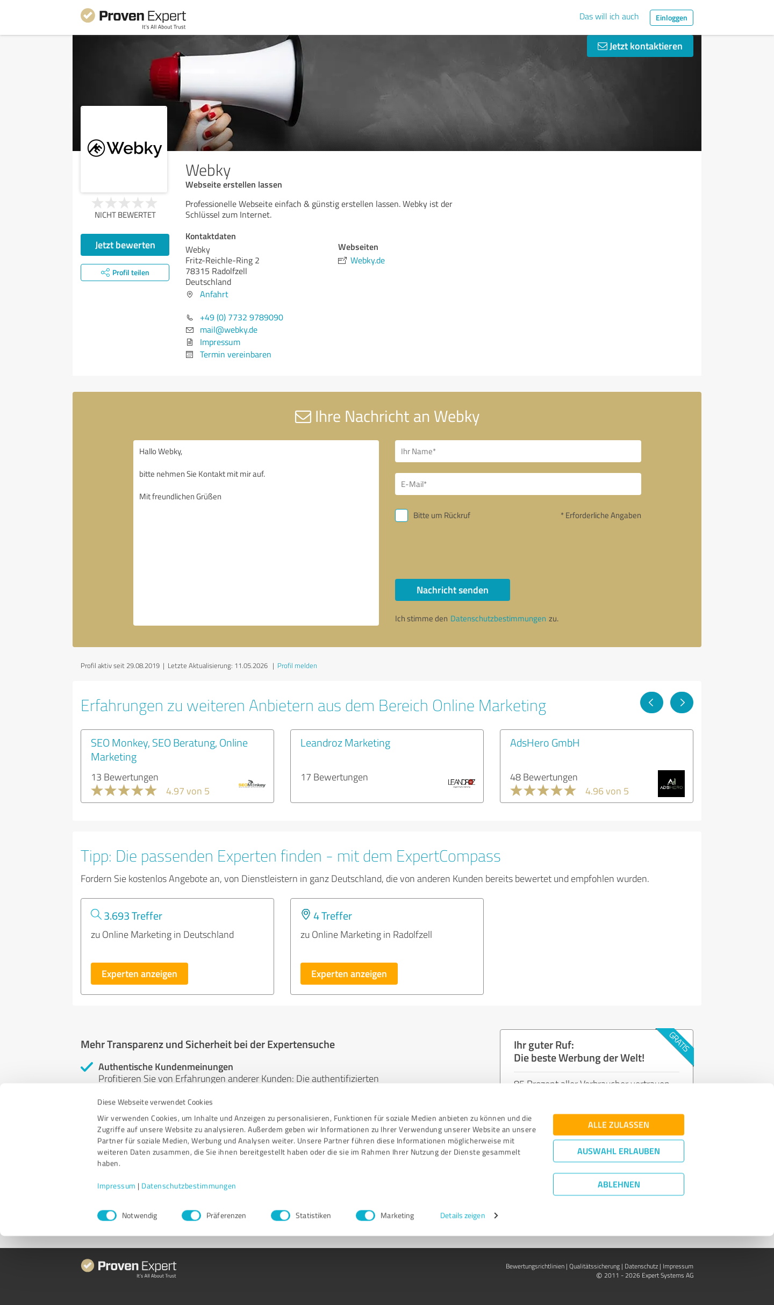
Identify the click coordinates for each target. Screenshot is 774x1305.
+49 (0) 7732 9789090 (241, 317)
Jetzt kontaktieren (640, 46)
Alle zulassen (618, 1194)
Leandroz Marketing (345, 742)
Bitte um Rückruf (441, 515)
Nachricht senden (453, 590)
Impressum (116, 1255)
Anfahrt (214, 294)
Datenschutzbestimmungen (188, 1255)
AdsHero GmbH (545, 742)
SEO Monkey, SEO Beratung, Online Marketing (169, 749)
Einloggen (671, 17)
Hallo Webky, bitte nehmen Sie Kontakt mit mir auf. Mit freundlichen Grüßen (256, 533)
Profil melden (297, 665)
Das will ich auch (609, 16)
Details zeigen (462, 1285)
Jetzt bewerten (125, 245)
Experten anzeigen (139, 973)
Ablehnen (619, 1253)
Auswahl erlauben (618, 1220)
